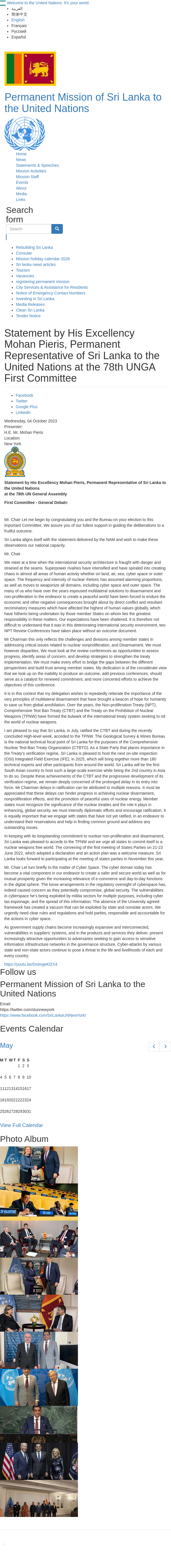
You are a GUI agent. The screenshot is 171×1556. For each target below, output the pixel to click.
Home (21, 154)
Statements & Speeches (37, 165)
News (21, 159)
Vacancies (25, 276)
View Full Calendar (21, 1125)
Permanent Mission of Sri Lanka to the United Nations (83, 102)
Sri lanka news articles (36, 264)
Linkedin (23, 412)
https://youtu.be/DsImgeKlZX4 (30, 964)
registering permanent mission (43, 281)
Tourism (23, 270)
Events (22, 182)
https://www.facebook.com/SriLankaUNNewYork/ (43, 1015)
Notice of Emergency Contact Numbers (50, 293)
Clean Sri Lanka (30, 310)
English (18, 20)
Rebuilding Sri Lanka (34, 247)
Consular (24, 253)
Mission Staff (27, 176)
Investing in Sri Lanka (35, 298)
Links (20, 199)
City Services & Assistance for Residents (52, 287)
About (21, 188)
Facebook (24, 395)
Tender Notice (28, 316)
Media (21, 194)
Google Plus (26, 406)
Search (6, 237)
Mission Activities (31, 171)
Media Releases (30, 304)
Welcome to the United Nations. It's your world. (48, 3)
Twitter (21, 401)
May (6, 1045)
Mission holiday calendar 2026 (43, 259)
